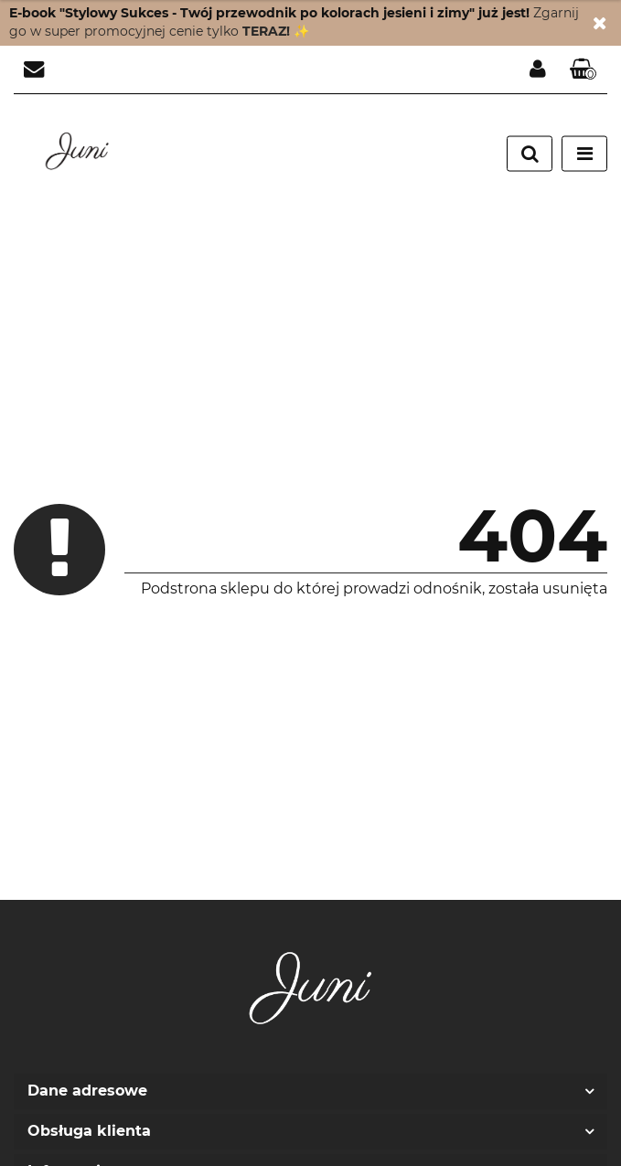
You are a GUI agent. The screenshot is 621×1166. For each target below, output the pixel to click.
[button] (583, 70)
